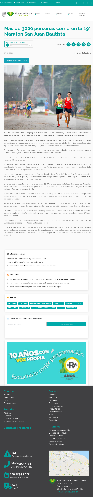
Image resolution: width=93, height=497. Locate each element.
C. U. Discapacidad (57, 438)
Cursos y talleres (11, 419)
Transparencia (10, 403)
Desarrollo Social (74, 303)
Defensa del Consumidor (40, 303)
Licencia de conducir (58, 433)
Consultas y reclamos (17, 427)
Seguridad (71, 308)
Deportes (58, 303)
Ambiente (12, 303)
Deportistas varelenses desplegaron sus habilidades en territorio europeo (35, 287)
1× (30, 45)
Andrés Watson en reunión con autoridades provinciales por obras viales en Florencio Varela (42, 279)
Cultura (23, 303)
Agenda (7, 413)
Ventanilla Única (56, 436)
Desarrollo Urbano (57, 444)
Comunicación (55, 412)
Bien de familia (55, 441)
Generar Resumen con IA (17, 60)
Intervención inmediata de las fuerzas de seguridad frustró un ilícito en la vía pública (39, 283)
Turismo (7, 416)
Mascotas (53, 397)
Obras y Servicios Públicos (43, 308)
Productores (54, 409)
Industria (25, 308)
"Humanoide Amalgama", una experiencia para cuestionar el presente (31, 266)
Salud (61, 308)
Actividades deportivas (14, 421)
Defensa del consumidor (60, 430)
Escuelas (53, 400)
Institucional (9, 397)
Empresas (53, 403)
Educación (12, 308)
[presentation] (25, 331)
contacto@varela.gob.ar (67, 492)
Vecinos (52, 395)
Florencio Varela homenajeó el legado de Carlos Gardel (26, 258)
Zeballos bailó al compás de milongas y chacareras (25, 262)
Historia (7, 395)
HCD (6, 400)
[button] (13, 97)
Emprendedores (56, 406)
